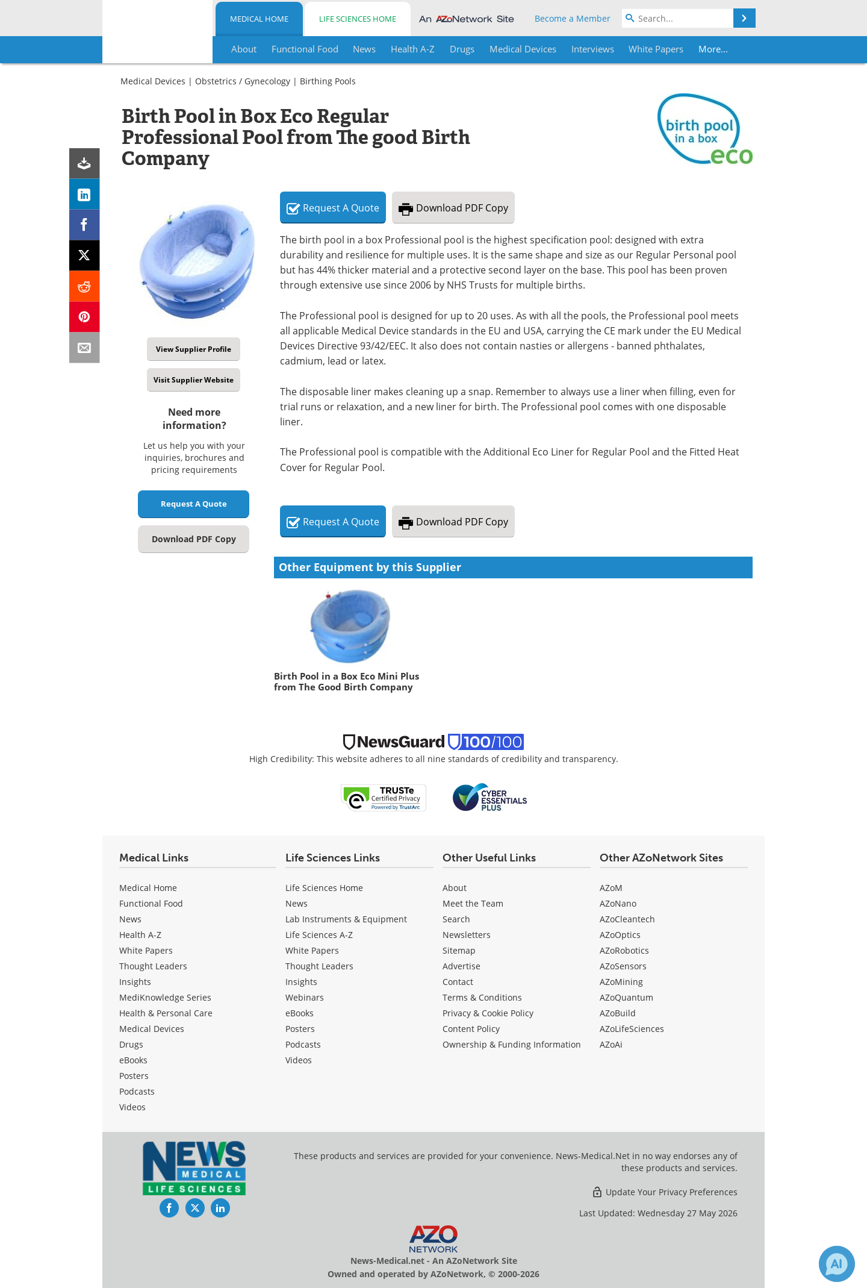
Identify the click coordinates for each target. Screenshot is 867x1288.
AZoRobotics (624, 950)
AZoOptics (620, 934)
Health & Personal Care (166, 1013)
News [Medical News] (130, 919)
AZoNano (618, 903)
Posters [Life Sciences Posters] (300, 1028)
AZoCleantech (627, 919)
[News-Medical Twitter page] (195, 1208)
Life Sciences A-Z (319, 934)
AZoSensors (623, 966)
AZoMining (621, 981)
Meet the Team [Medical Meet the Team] (473, 903)
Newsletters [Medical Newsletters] (467, 934)
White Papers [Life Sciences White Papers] (312, 950)
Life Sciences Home (357, 18)
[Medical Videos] (132, 1107)
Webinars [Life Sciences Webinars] (304, 997)
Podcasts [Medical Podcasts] (137, 1091)
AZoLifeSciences (632, 1028)
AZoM (611, 887)
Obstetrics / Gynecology (242, 81)
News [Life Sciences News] (296, 903)
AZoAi (611, 1044)
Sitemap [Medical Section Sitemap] (459, 950)
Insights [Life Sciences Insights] (301, 981)
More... (714, 49)
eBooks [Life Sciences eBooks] (299, 1013)
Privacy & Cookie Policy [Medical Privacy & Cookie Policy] (488, 1013)
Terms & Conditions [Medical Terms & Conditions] (482, 997)
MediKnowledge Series (165, 997)
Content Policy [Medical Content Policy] (471, 1028)
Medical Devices (152, 81)
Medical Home (259, 18)
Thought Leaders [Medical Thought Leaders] (153, 966)
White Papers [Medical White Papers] (146, 950)
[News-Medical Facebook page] (169, 1208)
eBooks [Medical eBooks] (133, 1060)
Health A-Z (140, 934)
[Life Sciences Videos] (298, 1060)
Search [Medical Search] (456, 919)
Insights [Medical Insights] (135, 981)
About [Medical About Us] (455, 887)
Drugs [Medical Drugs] (131, 1044)
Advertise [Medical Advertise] (461, 966)
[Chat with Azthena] (837, 1264)
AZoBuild (618, 1013)
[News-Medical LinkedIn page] (220, 1208)
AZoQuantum (626, 997)
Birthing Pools (328, 81)
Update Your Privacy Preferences (664, 1192)
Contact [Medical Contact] (458, 981)
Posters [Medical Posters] (134, 1075)
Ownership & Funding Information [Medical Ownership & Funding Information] (512, 1044)
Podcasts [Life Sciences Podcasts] (303, 1044)
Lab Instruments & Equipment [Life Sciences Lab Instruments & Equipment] (346, 919)
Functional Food (151, 903)
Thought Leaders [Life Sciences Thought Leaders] (319, 966)
